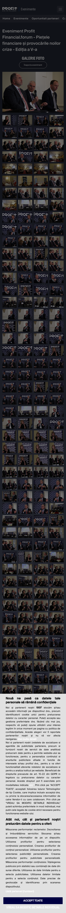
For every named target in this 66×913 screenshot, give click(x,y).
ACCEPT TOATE (33, 900)
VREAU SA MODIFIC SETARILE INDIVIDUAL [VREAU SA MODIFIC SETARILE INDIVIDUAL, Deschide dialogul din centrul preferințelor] (33, 907)
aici (31, 785)
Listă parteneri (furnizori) (20, 891)
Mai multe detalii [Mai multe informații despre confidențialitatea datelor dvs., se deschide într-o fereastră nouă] (27, 739)
